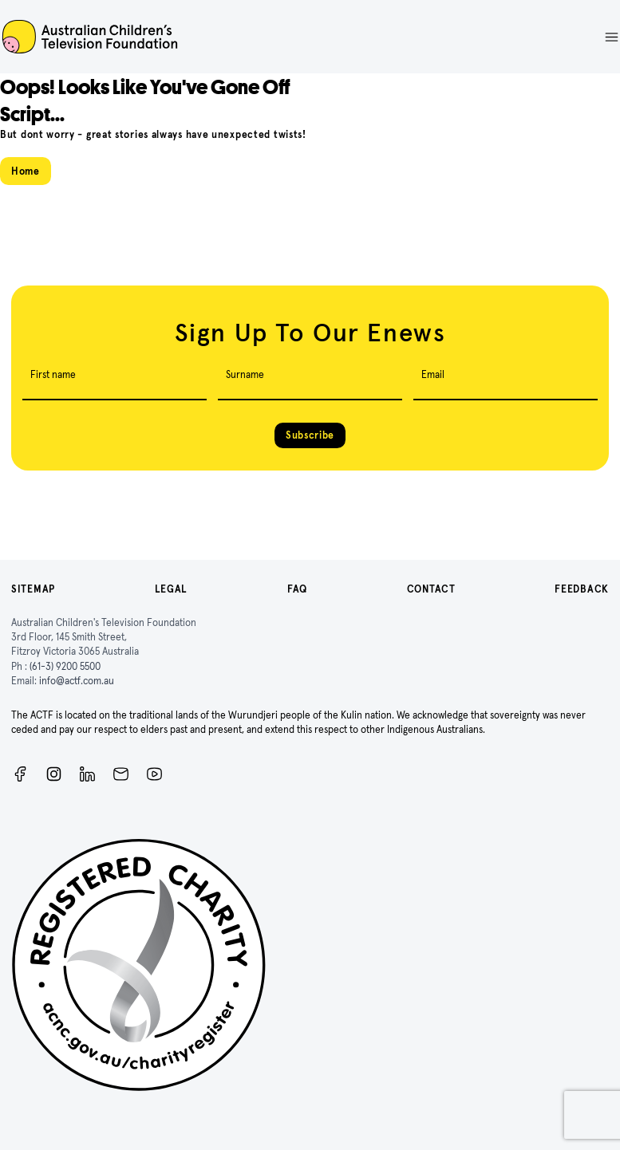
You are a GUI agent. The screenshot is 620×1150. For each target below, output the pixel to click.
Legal (171, 589)
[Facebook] (20, 774)
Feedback (582, 589)
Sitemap (33, 589)
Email (432, 374)
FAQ (297, 589)
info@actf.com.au (76, 681)
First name (53, 374)
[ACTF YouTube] (154, 774)
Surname (245, 374)
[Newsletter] (121, 774)
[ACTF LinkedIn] (87, 774)
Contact (431, 589)
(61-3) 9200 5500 (65, 666)
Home (25, 171)
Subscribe (310, 435)
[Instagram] (53, 774)
